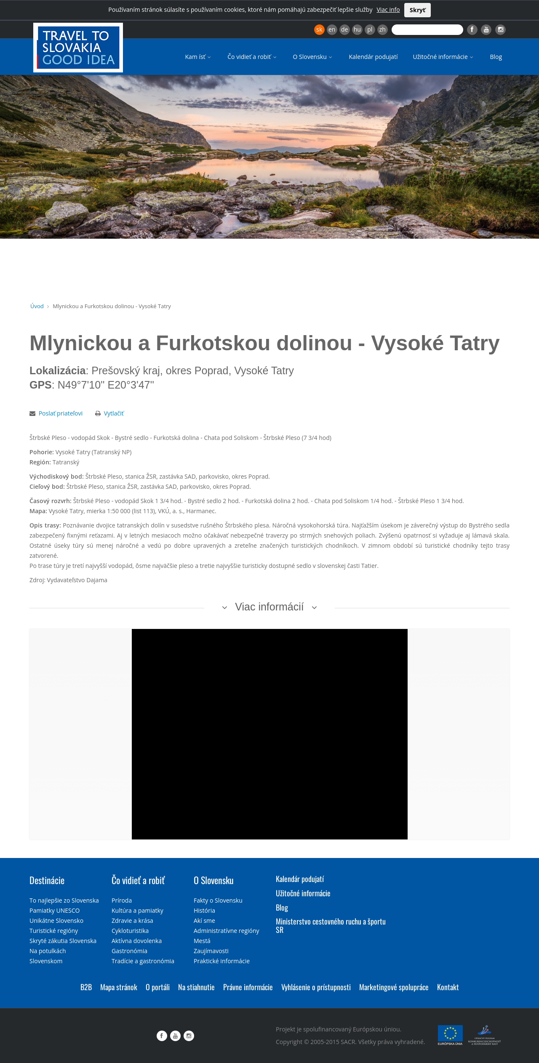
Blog (496, 57)
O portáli (158, 986)
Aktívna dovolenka (137, 941)
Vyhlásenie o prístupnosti (316, 986)
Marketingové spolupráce (394, 986)
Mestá (202, 941)
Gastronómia (129, 951)
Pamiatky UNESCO (54, 910)
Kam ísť (198, 57)
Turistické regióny (53, 931)
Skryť (417, 10)
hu (357, 29)
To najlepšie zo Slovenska (64, 900)
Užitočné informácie (444, 57)
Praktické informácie (222, 961)
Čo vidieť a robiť (252, 57)
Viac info (388, 9)
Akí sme (204, 920)
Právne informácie (248, 986)
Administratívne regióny (226, 931)
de (344, 29)
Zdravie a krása (132, 920)
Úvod (37, 306)
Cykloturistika (130, 931)
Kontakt (448, 986)
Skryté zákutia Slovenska (62, 941)
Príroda (122, 900)
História (204, 910)
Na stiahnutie (196, 986)
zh (382, 29)
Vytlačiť (114, 413)
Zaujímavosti (211, 951)
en (331, 29)
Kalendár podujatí (373, 57)
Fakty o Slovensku (218, 900)
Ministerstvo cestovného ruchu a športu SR (331, 925)
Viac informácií (269, 607)
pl (369, 29)
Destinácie (46, 880)
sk (319, 29)
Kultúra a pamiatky (137, 910)
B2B (86, 986)
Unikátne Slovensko (56, 920)
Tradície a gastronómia (143, 961)
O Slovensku (313, 57)
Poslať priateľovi (61, 413)
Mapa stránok (118, 986)
